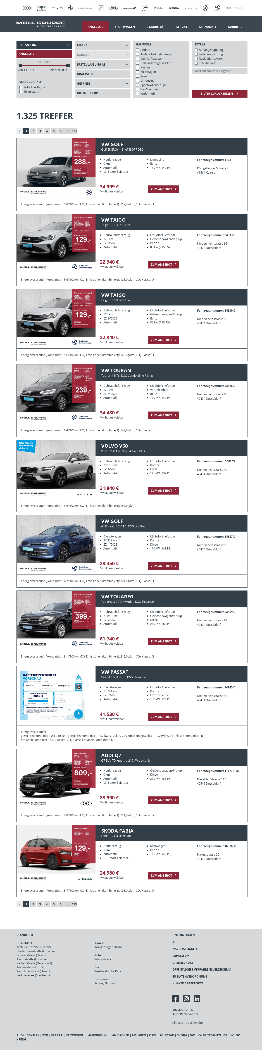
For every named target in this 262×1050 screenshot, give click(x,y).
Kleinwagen (148, 72)
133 (74, 131)
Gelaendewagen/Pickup (156, 63)
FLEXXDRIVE (75, 1035)
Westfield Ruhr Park (107, 971)
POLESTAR (166, 1035)
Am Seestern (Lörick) (30, 967)
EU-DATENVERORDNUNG (190, 976)
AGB (175, 942)
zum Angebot (161, 189)
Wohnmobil (148, 94)
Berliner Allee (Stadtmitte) (33, 975)
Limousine (147, 80)
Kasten (145, 67)
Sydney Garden (104, 983)
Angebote (95, 27)
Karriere (235, 27)
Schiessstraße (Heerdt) (31, 955)
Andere (145, 50)
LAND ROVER (120, 1035)
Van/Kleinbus (149, 89)
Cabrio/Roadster (151, 59)
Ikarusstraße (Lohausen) (32, 959)
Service (182, 27)
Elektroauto (31, 92)
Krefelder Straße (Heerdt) (33, 947)
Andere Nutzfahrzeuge (155, 54)
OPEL (152, 1035)
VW (192, 1035)
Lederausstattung (211, 54)
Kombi (144, 76)
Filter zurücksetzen (217, 94)
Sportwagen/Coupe (153, 85)
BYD (45, 1035)
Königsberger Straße (108, 947)
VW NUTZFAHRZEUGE (212, 1035)
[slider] (20, 65)
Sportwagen (125, 27)
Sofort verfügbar (35, 87)
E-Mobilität (156, 27)
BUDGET (44, 62)
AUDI (20, 1035)
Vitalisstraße (102, 959)
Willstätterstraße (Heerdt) (33, 971)
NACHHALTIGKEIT (184, 949)
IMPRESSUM (180, 956)
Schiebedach (207, 63)
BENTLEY (33, 1035)
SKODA (182, 1035)
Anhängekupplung (211, 50)
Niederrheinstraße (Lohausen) (36, 951)
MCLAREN (139, 1035)
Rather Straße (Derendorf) (34, 963)
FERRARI (57, 1035)
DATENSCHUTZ (182, 963)
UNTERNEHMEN (183, 935)
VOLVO (235, 1035)
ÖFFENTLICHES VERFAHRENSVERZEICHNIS (201, 969)
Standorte (207, 27)
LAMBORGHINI (97, 1035)
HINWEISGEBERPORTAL (188, 983)
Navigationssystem (212, 59)
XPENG (21, 1039)
